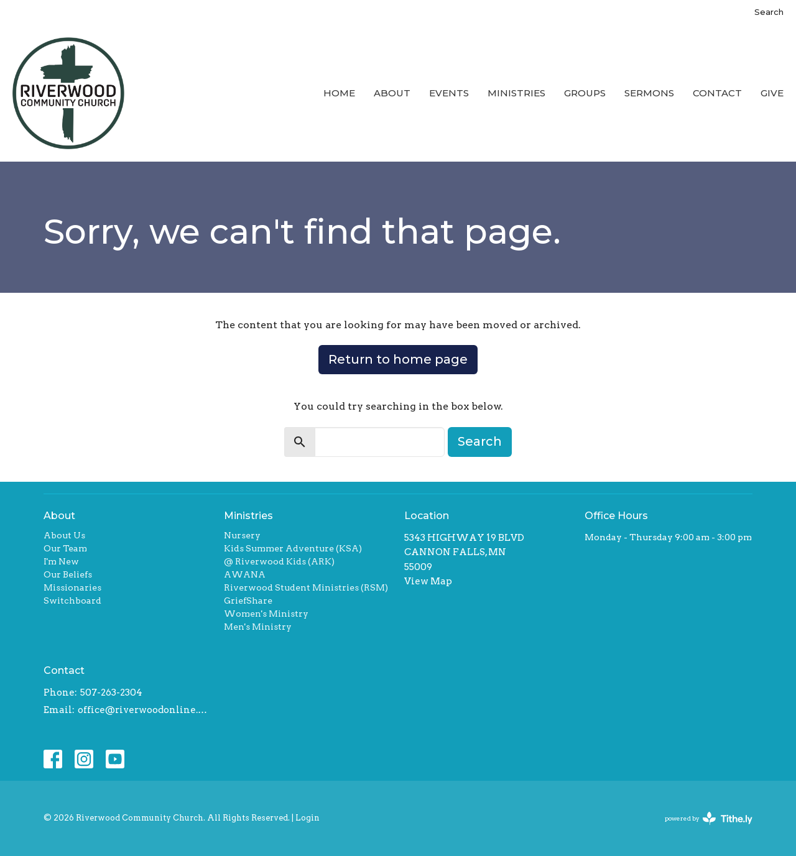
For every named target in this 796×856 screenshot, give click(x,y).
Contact (717, 93)
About (392, 93)
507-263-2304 (111, 692)
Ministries (516, 93)
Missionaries (72, 587)
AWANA (245, 574)
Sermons (649, 93)
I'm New (61, 561)
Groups (585, 93)
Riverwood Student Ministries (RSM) (306, 587)
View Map (428, 581)
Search (769, 12)
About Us (64, 535)
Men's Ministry (258, 627)
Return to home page (398, 359)
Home (339, 93)
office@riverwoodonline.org (144, 710)
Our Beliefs (68, 574)
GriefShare (248, 600)
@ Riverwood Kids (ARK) (279, 561)
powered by (708, 818)
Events (449, 93)
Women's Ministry (266, 614)
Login (307, 817)
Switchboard (72, 600)
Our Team (65, 548)
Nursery (242, 535)
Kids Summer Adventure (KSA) (293, 548)
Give (772, 93)
